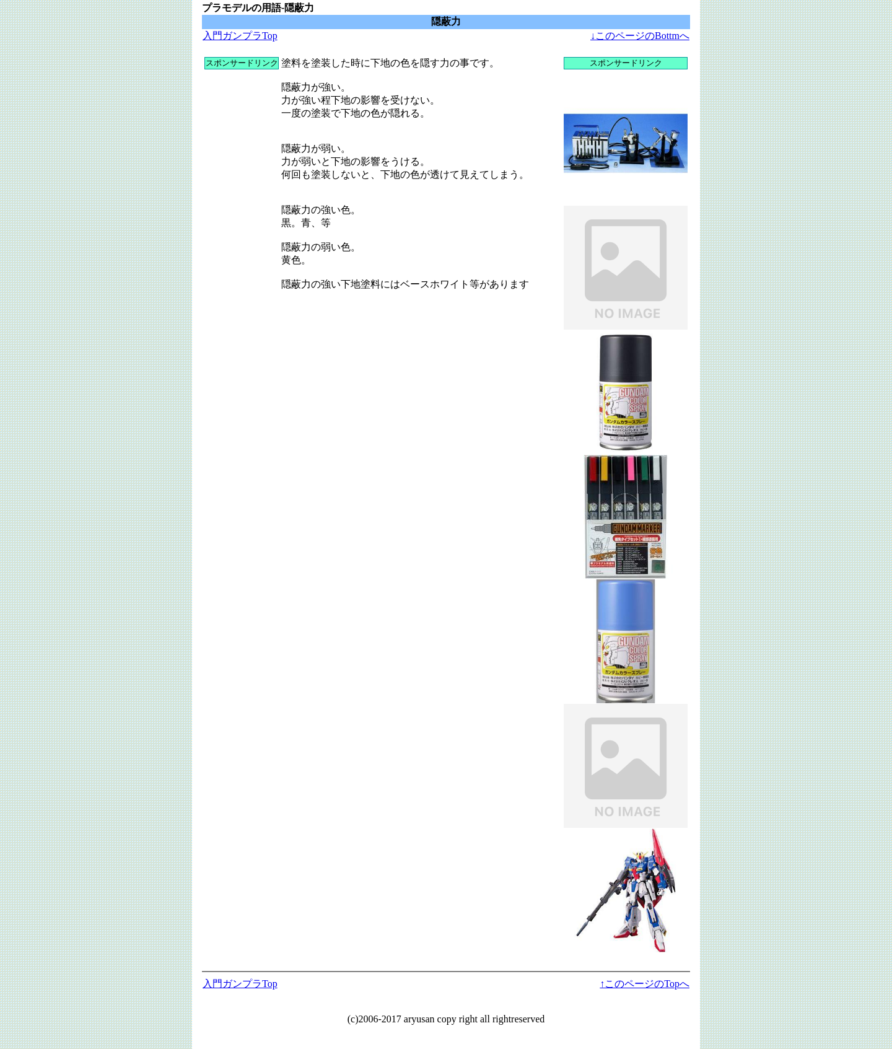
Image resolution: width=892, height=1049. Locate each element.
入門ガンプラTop (240, 35)
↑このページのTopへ (644, 983)
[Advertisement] (241, 255)
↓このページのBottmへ (639, 35)
